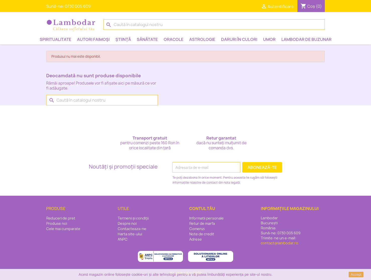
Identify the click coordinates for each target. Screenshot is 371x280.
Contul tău (202, 208)
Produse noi (56, 223)
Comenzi (197, 228)
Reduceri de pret (60, 218)
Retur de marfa (202, 223)
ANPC (123, 239)
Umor (269, 39)
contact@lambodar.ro (279, 243)
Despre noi (127, 223)
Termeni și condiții (133, 218)
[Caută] (214, 24)
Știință (123, 39)
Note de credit (201, 234)
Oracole (173, 39)
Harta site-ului (130, 234)
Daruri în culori (239, 39)
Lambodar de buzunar (306, 39)
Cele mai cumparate (63, 228)
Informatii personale (206, 218)
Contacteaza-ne (132, 228)
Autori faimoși (93, 39)
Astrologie (202, 39)
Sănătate (147, 39)
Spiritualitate (55, 39)
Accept (356, 274)
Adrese (195, 239)
